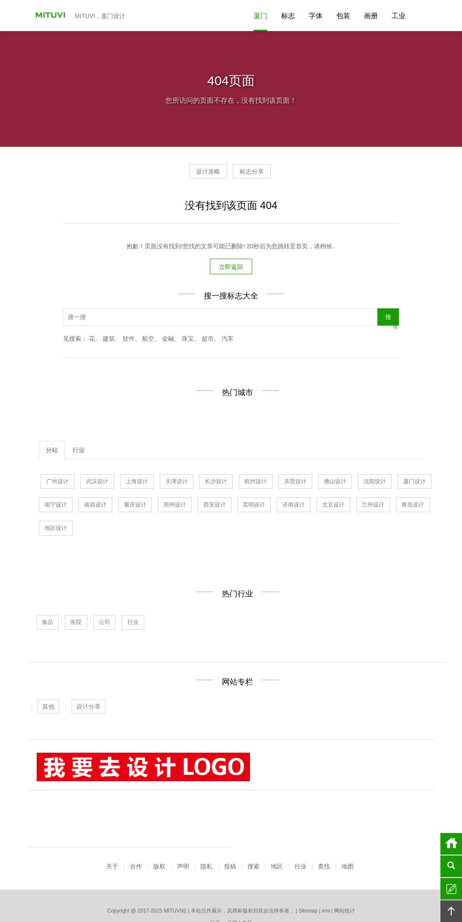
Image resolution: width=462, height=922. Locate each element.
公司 (104, 623)
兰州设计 (373, 506)
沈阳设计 (375, 482)
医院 (76, 623)
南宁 (318, 892)
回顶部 (451, 911)
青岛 (187, 892)
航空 (148, 339)
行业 (79, 451)
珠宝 (188, 339)
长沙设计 (216, 482)
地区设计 (55, 529)
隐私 (206, 817)
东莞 (202, 892)
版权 (159, 817)
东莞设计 (295, 482)
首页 (451, 844)
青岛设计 (413, 506)
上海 (143, 892)
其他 (48, 707)
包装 (343, 15)
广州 (114, 892)
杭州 (216, 892)
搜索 (253, 817)
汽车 (228, 339)
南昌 (333, 892)
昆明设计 (254, 506)
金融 (168, 339)
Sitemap (307, 862)
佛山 (231, 892)
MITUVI (47, 16)
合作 (136, 817)
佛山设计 (335, 482)
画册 (371, 15)
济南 (129, 892)
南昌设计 (95, 506)
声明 (183, 817)
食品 (47, 623)
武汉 (158, 892)
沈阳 (245, 892)
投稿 (230, 817)
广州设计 (57, 482)
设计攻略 (200, 174)
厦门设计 (414, 482)
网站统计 (344, 862)
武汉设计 (97, 482)
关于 (112, 817)
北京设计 (333, 506)
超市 (208, 339)
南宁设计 (55, 506)
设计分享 (88, 707)
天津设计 (176, 482)
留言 (451, 889)
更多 (362, 892)
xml (326, 862)
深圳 (348, 892)
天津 (173, 892)
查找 (324, 817)
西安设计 (214, 506)
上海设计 (137, 482)
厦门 (260, 15)
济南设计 (293, 506)
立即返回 (231, 268)
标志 (288, 15)
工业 (398, 15)
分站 (52, 451)
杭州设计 (255, 482)
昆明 (289, 892)
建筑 (109, 339)
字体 (316, 15)
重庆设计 (135, 506)
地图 (348, 817)
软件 (129, 339)
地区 (277, 817)
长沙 (304, 892)
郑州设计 (175, 506)
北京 (275, 892)
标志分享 (260, 174)
